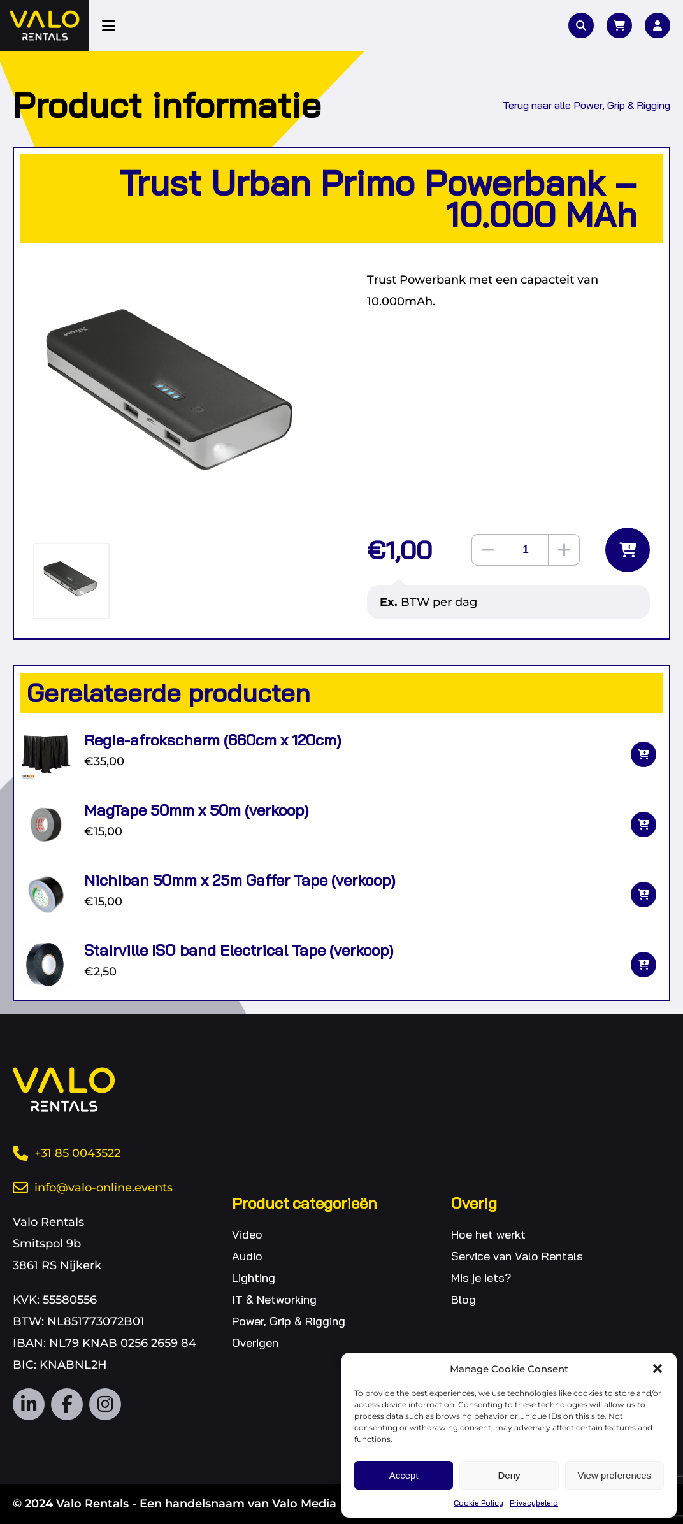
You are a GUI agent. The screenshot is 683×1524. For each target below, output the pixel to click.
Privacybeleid (534, 1502)
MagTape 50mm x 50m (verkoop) (196, 809)
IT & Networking (274, 1299)
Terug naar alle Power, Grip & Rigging (586, 105)
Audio (247, 1256)
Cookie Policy (478, 1502)
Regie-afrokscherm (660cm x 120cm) (212, 739)
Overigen (255, 1342)
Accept (404, 1475)
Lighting (253, 1277)
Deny (509, 1475)
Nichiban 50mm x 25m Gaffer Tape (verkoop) (239, 879)
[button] (657, 1368)
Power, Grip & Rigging (288, 1321)
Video (247, 1234)
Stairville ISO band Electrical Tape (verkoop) (238, 950)
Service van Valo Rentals (517, 1256)
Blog (463, 1299)
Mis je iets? (481, 1277)
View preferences (615, 1475)
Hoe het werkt (488, 1234)
